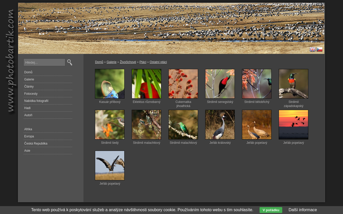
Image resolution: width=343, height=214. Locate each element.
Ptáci (142, 62)
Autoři (28, 115)
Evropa (29, 136)
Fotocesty (31, 94)
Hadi (27, 108)
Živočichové (128, 62)
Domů (99, 62)
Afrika (28, 129)
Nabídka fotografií (36, 101)
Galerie (112, 62)
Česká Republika (35, 143)
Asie (27, 150)
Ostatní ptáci (158, 62)
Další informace (303, 210)
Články (29, 86)
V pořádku (271, 210)
